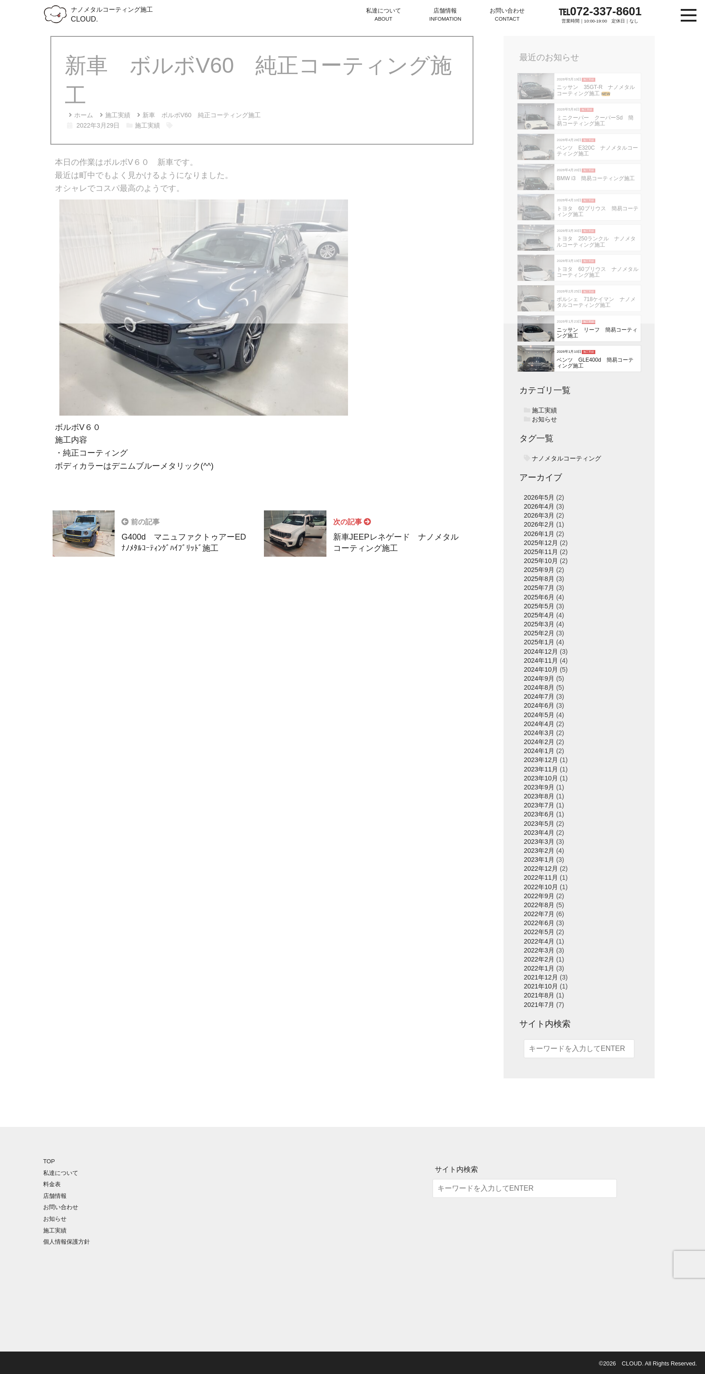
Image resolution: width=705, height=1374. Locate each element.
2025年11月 (541, 551)
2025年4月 (539, 615)
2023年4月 (539, 832)
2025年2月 (539, 633)
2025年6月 (539, 597)
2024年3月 (539, 732)
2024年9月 (539, 678)
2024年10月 (541, 669)
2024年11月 (541, 660)
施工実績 (544, 410)
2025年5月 (539, 606)
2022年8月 (539, 905)
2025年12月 (541, 542)
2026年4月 (539, 506)
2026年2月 (539, 524)
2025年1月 (539, 642)
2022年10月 (541, 887)
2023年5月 (539, 823)
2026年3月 (539, 515)
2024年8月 (539, 687)
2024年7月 (539, 696)
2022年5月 (539, 931)
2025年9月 (539, 569)
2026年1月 (539, 533)
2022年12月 (541, 868)
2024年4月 (539, 723)
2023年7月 (539, 805)
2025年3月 (539, 624)
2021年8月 (539, 995)
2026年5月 (539, 497)
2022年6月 (539, 922)
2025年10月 (541, 560)
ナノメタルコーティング (566, 458)
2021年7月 (539, 1004)
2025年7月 (539, 587)
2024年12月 (541, 651)
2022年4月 (539, 941)
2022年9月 (539, 896)
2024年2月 (539, 741)
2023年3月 (539, 841)
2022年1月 (539, 968)
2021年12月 (541, 977)
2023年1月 (539, 859)
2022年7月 (539, 913)
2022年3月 (539, 950)
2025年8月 (539, 578)
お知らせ (544, 419)
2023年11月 (541, 769)
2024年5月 (539, 714)
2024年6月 (539, 705)
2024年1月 (539, 750)
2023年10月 (541, 778)
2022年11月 (541, 877)
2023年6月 (539, 814)
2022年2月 (539, 959)
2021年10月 (541, 986)
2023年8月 (539, 796)
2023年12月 (541, 759)
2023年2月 (539, 850)
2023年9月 (539, 787)
